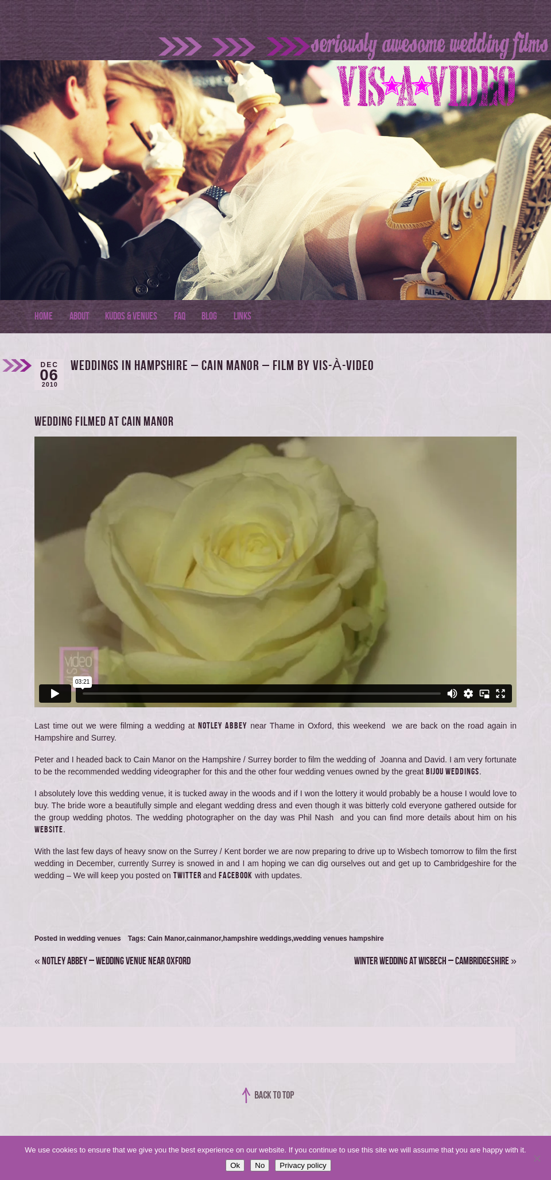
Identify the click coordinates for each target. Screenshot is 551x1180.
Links (242, 316)
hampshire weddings (257, 938)
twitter (188, 875)
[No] (536, 1158)
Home (43, 316)
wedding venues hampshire (338, 938)
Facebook (236, 875)
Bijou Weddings (452, 771)
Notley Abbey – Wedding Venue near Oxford (112, 961)
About (79, 316)
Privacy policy (303, 1165)
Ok (235, 1165)
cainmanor (204, 938)
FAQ (179, 316)
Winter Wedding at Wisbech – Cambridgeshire (435, 961)
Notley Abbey (222, 726)
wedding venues (94, 938)
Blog (209, 316)
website (48, 829)
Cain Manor (166, 938)
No (260, 1165)
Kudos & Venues (131, 316)
